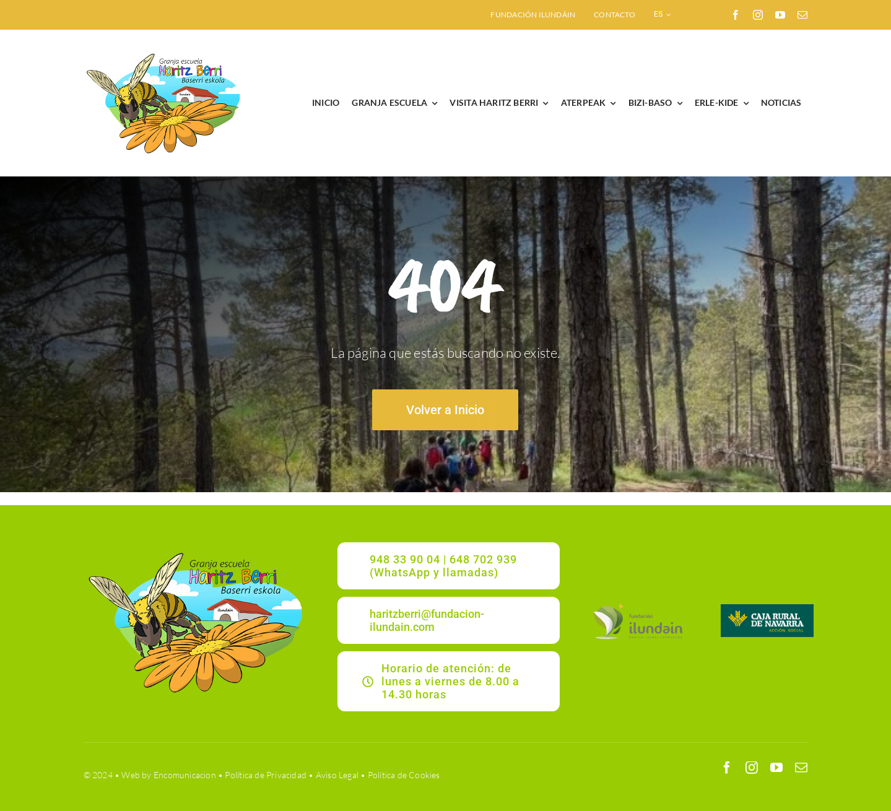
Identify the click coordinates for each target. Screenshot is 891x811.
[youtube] (780, 15)
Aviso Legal (337, 775)
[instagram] (758, 15)
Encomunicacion (185, 775)
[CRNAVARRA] (767, 608)
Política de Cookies (404, 775)
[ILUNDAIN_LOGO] (637, 604)
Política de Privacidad (265, 775)
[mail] (802, 15)
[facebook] (736, 15)
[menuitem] (663, 15)
